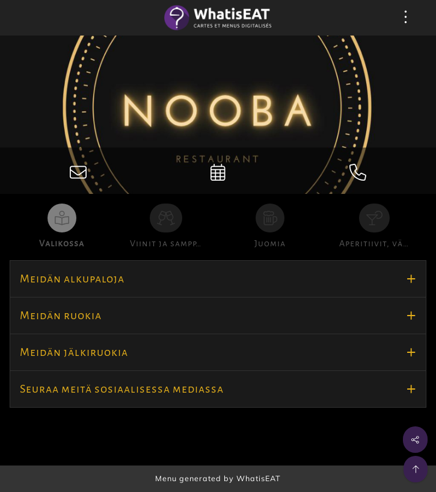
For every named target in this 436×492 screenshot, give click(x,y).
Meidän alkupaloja (72, 279)
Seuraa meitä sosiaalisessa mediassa (122, 389)
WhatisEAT (258, 478)
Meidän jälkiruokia (74, 352)
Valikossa (61, 243)
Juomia (270, 243)
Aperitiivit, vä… (374, 243)
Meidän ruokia (61, 316)
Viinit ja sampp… (165, 243)
